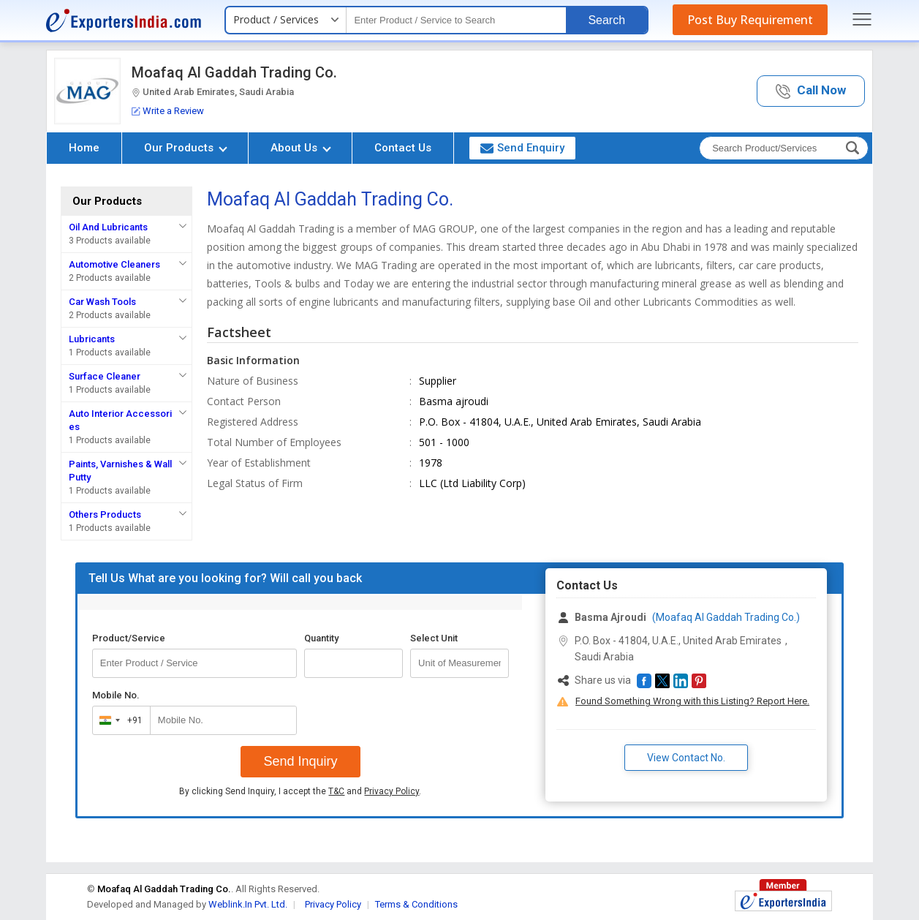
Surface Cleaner (104, 376)
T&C (336, 791)
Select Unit (434, 638)
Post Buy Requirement (750, 20)
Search (606, 20)
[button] (810, 91)
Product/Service (128, 638)
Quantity (321, 638)
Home (84, 147)
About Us (301, 147)
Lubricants (92, 338)
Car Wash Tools (102, 301)
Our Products (185, 147)
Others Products (105, 514)
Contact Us (402, 147)
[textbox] (456, 20)
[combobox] (118, 720)
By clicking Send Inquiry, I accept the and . (300, 791)
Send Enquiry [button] (522, 147)
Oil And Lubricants (108, 227)
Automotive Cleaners (114, 264)
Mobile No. (116, 695)
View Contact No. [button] (686, 757)
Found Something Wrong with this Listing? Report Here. (692, 700)
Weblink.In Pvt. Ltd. (247, 904)
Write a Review (168, 110)
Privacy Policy (391, 791)
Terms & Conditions (416, 904)
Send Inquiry (300, 761)
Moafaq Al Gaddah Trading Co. (234, 72)
